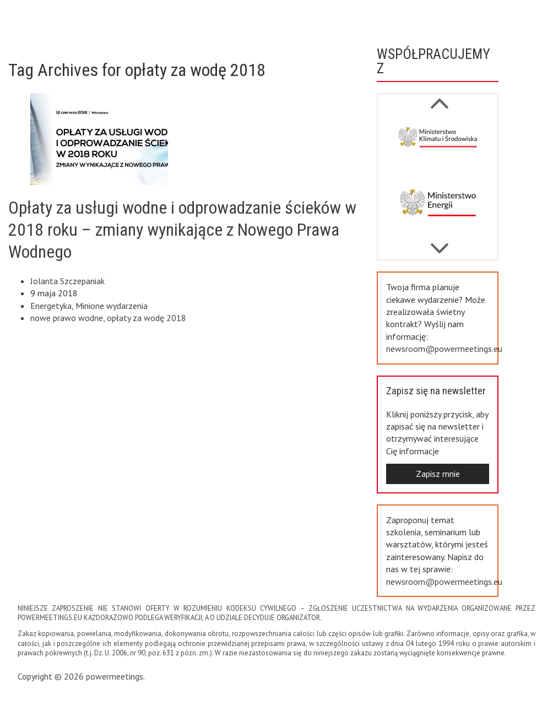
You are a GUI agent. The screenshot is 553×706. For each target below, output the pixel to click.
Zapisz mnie (438, 473)
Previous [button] (439, 243)
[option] (437, 146)
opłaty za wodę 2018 (146, 317)
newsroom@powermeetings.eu (444, 348)
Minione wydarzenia (111, 305)
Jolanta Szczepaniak (67, 280)
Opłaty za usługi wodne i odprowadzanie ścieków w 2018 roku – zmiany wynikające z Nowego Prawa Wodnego (182, 229)
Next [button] (439, 97)
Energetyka (51, 305)
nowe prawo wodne (66, 317)
